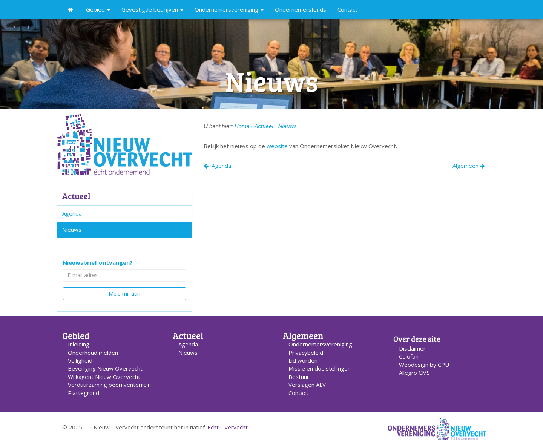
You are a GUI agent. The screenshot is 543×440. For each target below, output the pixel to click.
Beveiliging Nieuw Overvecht (105, 368)
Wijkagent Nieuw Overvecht (104, 376)
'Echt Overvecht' (227, 427)
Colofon (409, 356)
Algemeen (468, 165)
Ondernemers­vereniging (320, 344)
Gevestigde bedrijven (152, 9)
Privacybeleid (305, 352)
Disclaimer (412, 348)
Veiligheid (80, 360)
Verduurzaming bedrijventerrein (109, 384)
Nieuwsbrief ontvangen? (98, 262)
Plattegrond (83, 393)
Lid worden (303, 360)
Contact (347, 9)
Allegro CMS (414, 372)
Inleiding (78, 344)
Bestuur (298, 376)
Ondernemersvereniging (229, 9)
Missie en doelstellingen (319, 368)
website (278, 146)
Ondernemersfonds (300, 9)
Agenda (72, 213)
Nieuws (71, 229)
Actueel (76, 195)
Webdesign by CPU (424, 364)
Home (242, 126)
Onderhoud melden (93, 352)
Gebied (98, 9)
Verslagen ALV (307, 384)
